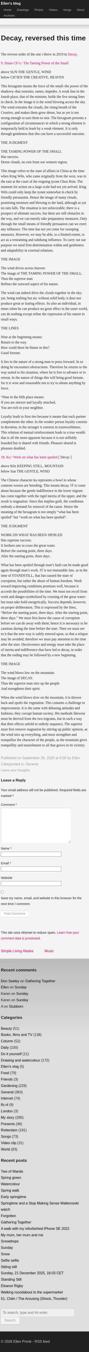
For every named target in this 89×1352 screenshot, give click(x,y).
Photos (38, 9)
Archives (9, 15)
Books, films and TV (16, 1035)
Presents (8, 1124)
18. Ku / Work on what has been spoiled (29, 457)
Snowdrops (10, 1241)
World (5, 1149)
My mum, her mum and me (22, 1235)
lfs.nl (4, 1105)
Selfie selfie (10, 1260)
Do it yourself (11, 1054)
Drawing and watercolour (20, 1060)
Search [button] (10, 1320)
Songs (67, 9)
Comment (9, 804)
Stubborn (16, 1006)
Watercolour (10, 1184)
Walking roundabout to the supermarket (32, 1292)
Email (6, 863)
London (7, 1111)
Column (7, 1041)
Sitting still (9, 1267)
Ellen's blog (11, 3)
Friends (7, 1079)
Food (5, 1073)
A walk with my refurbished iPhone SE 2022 (35, 1229)
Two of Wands (12, 1171)
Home (7, 9)
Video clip (8, 1143)
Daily (5, 1047)
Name (6, 848)
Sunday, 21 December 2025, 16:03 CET (32, 1273)
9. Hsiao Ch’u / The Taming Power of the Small (35, 63)
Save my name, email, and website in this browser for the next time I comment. (41, 901)
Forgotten (8, 1216)
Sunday (21, 987)
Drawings (23, 9)
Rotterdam (9, 1130)
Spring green (11, 1177)
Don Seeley (10, 981)
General (32, 764)
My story (7, 1117)
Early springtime (13, 1197)
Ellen (76, 758)
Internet (7, 1098)
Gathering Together (40, 981)
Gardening (9, 1086)
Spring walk (10, 1190)
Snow (5, 1254)
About (80, 9)
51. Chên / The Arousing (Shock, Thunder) (34, 1299)
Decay (72, 54)
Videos (53, 9)
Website (6, 878)
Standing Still (11, 1279)
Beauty (6, 1028)
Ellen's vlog (10, 1066)
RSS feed (42, 1341)
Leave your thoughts (15, 770)
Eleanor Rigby (12, 1286)
